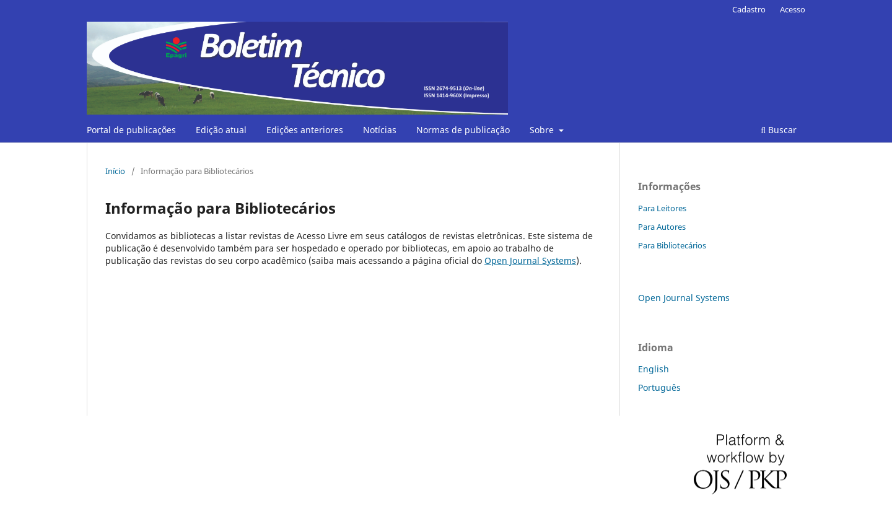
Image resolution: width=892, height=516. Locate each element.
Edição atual (221, 130)
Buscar (779, 130)
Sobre (543, 130)
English (653, 369)
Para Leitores (662, 208)
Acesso (792, 9)
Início (115, 171)
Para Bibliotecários (672, 245)
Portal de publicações (131, 130)
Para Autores (662, 226)
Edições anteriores (304, 130)
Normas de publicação (463, 130)
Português (659, 387)
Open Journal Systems (530, 260)
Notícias (379, 130)
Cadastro (749, 9)
